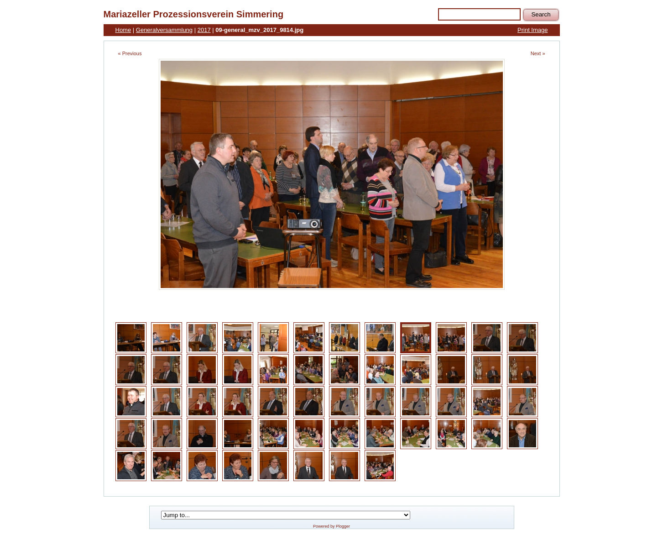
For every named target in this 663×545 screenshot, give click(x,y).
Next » (538, 53)
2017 (204, 29)
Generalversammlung (164, 29)
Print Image (532, 29)
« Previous (130, 53)
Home (123, 29)
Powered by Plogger (331, 526)
